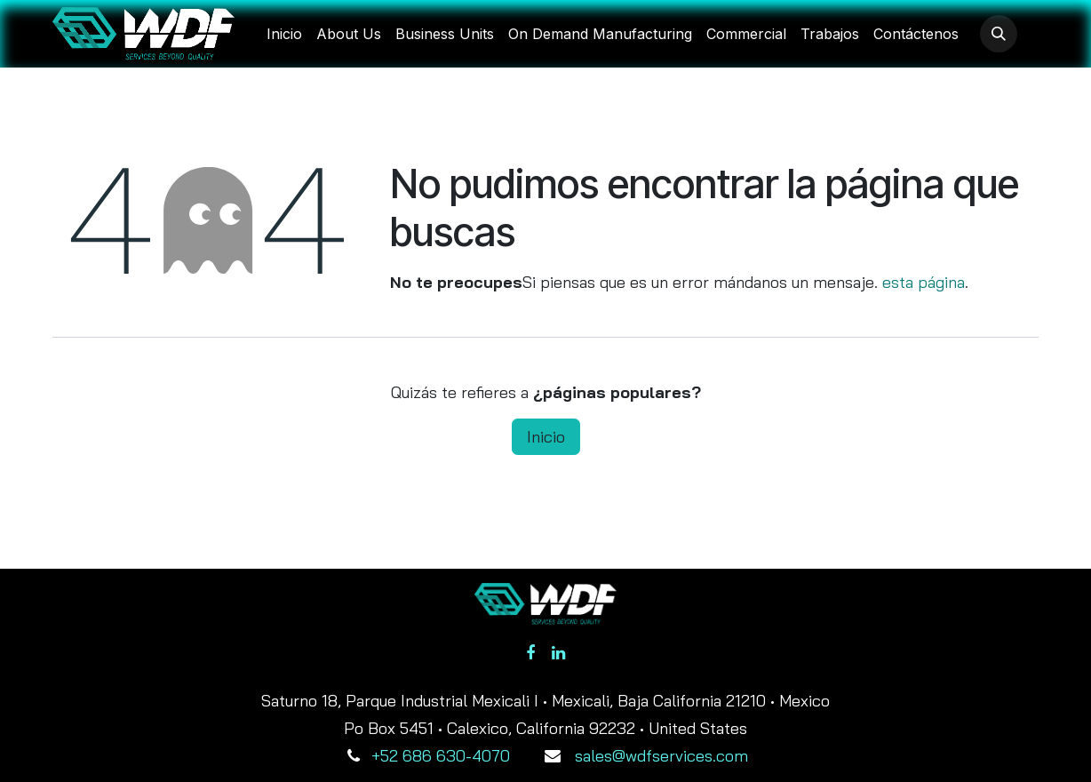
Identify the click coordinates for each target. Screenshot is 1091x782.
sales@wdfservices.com (661, 756)
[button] (998, 33)
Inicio (546, 437)
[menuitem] (284, 34)
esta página (923, 282)
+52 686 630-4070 (440, 756)
